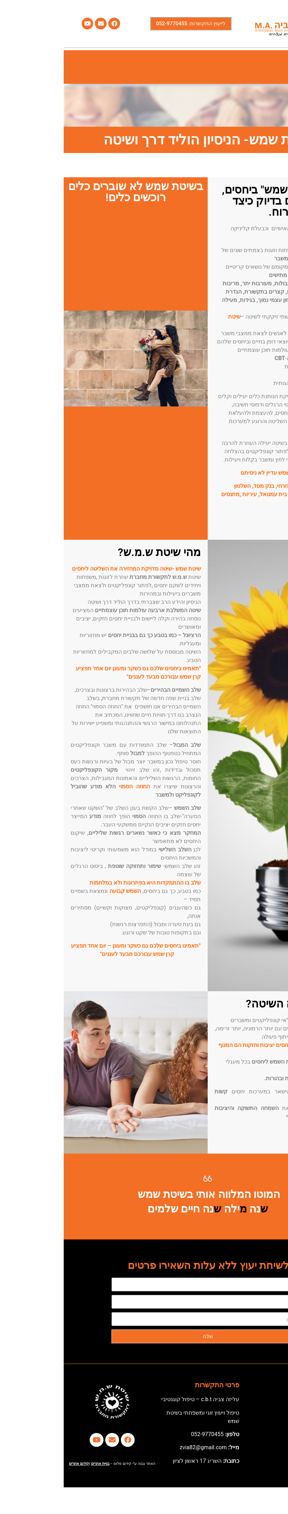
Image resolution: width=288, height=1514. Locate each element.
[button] (274, 67)
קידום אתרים (15, 1463)
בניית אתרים (36, 1463)
